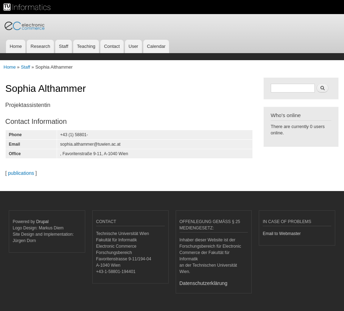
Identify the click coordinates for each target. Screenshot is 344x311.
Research (40, 46)
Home (16, 46)
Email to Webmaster (282, 233)
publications (21, 173)
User (133, 46)
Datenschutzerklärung (203, 283)
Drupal (42, 221)
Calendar (156, 46)
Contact (112, 46)
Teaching (86, 46)
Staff (63, 46)
